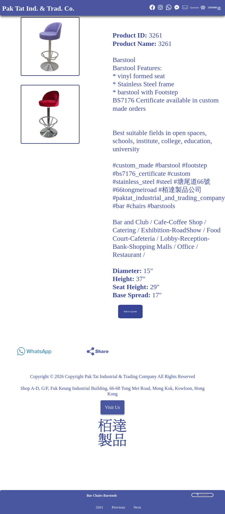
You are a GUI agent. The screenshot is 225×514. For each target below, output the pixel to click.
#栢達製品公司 (180, 189)
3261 (99, 507)
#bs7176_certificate (139, 173)
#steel (164, 181)
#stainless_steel (134, 181)
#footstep (194, 165)
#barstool (167, 165)
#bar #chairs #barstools (144, 206)
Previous (118, 507)
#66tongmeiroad (135, 189)
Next (137, 507)
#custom (178, 173)
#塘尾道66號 (192, 181)
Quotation (194, 7)
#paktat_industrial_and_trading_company (169, 197)
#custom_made (133, 165)
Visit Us (112, 407)
